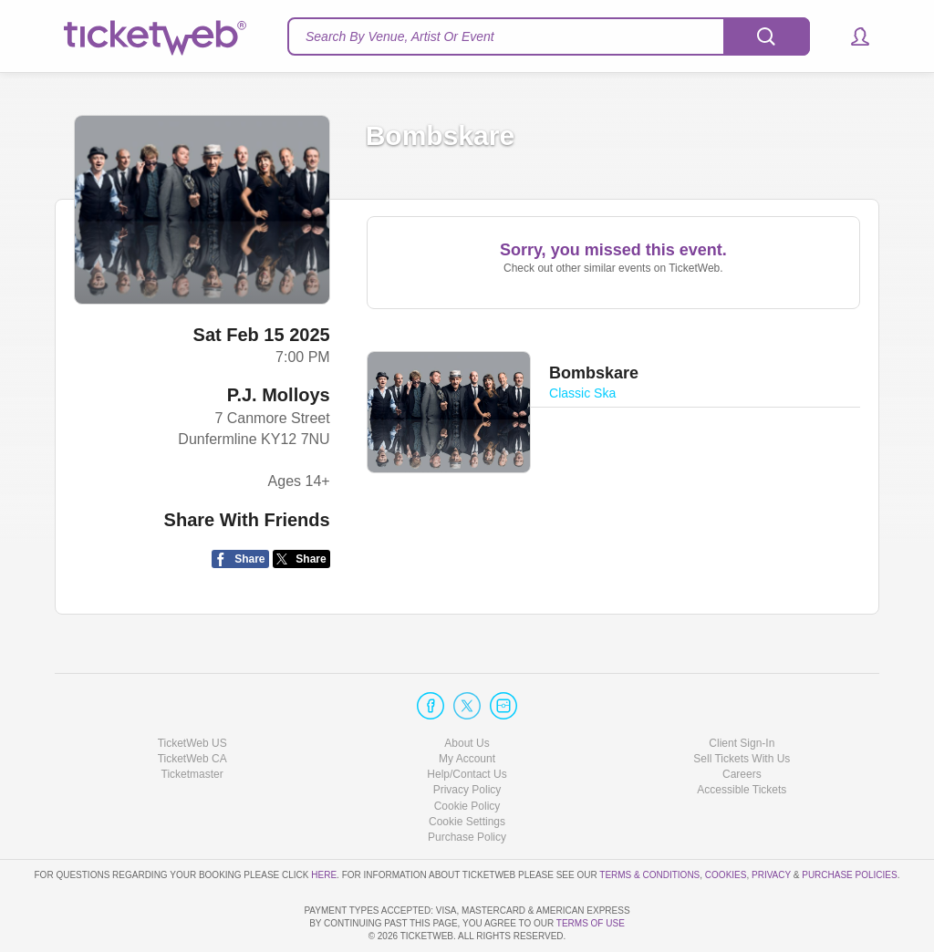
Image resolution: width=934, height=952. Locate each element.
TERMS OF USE (590, 923)
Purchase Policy (467, 785)
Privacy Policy (467, 737)
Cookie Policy (467, 753)
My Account (467, 706)
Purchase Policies (849, 823)
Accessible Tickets (741, 737)
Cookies (726, 823)
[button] (851, 36)
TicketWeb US (192, 691)
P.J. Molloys (278, 395)
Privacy (771, 823)
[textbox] (548, 36)
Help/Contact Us (466, 722)
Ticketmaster (192, 722)
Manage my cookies (467, 769)
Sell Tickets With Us (741, 706)
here (324, 823)
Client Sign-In (741, 691)
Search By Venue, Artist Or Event (400, 36)
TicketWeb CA (192, 706)
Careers (742, 722)
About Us (466, 691)
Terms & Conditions (649, 823)
